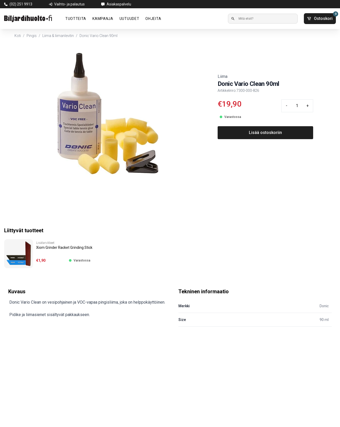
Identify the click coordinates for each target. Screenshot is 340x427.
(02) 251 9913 (21, 4)
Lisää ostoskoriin (265, 132)
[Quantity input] (296, 106)
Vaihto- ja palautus (69, 4)
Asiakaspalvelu (119, 4)
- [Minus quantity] (286, 105)
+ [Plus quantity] (307, 105)
